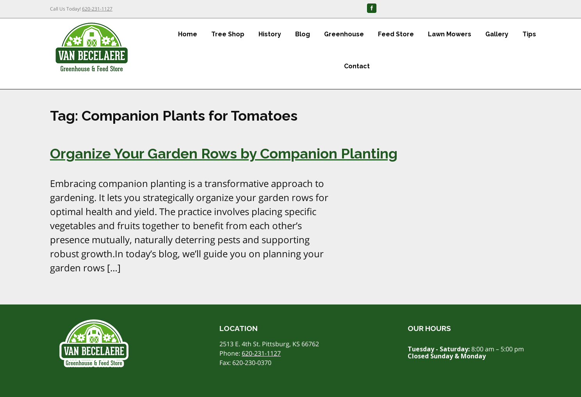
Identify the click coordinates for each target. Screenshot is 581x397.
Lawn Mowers (449, 34)
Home (187, 34)
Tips (529, 34)
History (269, 34)
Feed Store (396, 34)
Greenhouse (344, 34)
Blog (302, 34)
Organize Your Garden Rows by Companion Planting (223, 153)
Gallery (496, 34)
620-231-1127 (97, 8)
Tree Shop (227, 34)
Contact (357, 66)
